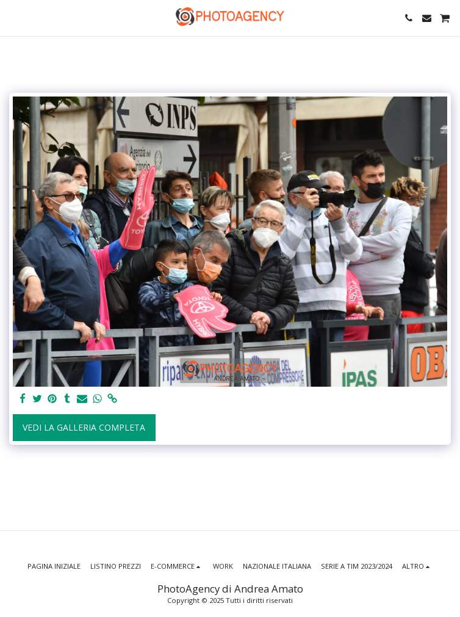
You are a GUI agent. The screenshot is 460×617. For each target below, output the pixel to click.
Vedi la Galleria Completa (84, 427)
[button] (13, 17)
